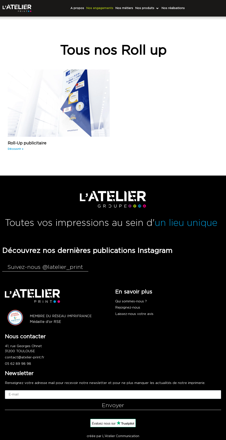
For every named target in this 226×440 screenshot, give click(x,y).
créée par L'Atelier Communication (113, 436)
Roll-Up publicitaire (27, 143)
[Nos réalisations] (173, 8)
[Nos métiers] (124, 8)
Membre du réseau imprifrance (61, 316)
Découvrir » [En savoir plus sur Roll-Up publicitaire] (15, 149)
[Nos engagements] (99, 8)
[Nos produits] (147, 8)
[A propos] (77, 8)
